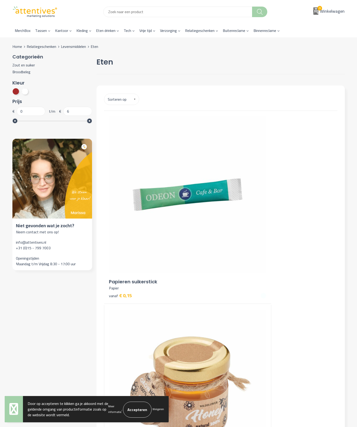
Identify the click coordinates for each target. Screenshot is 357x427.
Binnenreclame (264, 30)
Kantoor (61, 30)
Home (17, 46)
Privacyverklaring (280, 319)
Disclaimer (275, 326)
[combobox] (177, 12)
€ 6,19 (275, 218)
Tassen (41, 30)
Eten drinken (105, 30)
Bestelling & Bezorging (202, 312)
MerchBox (22, 30)
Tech (127, 30)
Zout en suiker (23, 65)
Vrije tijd (145, 30)
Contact (190, 305)
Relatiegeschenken (200, 30)
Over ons (109, 305)
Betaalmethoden (197, 319)
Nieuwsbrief (111, 312)
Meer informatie (114, 409)
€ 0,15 (120, 205)
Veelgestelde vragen (118, 319)
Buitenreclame (234, 30)
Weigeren (158, 409)
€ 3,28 (198, 218)
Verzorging (168, 30)
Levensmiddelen (73, 46)
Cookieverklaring (279, 312)
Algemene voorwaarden (285, 305)
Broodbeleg (21, 72)
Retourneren (194, 326)
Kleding (82, 30)
